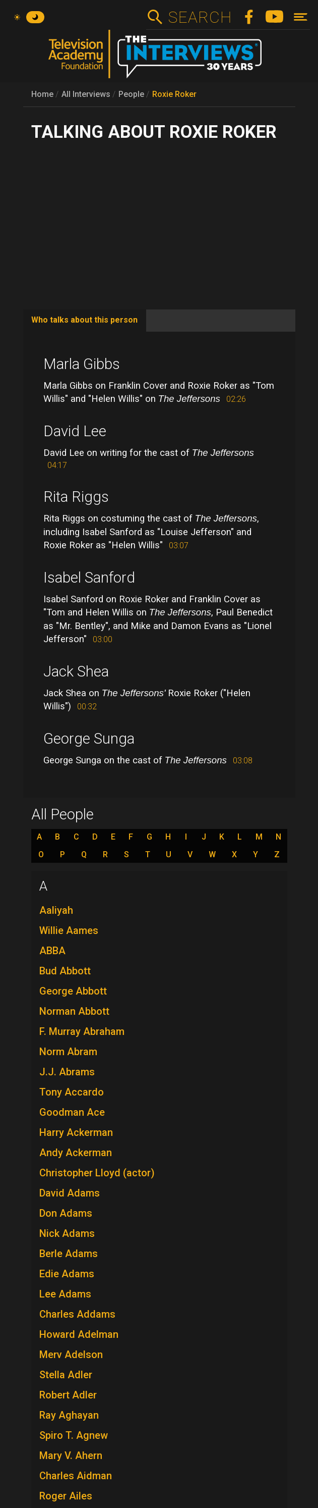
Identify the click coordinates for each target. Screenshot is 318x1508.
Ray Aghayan (69, 1415)
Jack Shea (76, 671)
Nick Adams (67, 1233)
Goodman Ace (72, 1112)
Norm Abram (68, 1052)
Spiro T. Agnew (73, 1435)
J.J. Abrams (67, 1072)
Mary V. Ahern (70, 1455)
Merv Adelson (71, 1354)
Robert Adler (68, 1395)
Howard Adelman (78, 1334)
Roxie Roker (174, 94)
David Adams (69, 1193)
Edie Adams (66, 1274)
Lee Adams (65, 1294)
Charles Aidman (75, 1476)
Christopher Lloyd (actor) (97, 1173)
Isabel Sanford (89, 577)
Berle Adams (68, 1253)
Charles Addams (77, 1314)
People (131, 94)
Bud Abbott (65, 971)
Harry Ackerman (76, 1132)
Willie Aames (68, 930)
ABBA (52, 951)
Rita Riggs (76, 496)
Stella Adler (65, 1375)
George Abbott (73, 991)
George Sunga (89, 738)
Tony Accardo (71, 1092)
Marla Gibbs (81, 364)
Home (42, 94)
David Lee (74, 431)
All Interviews (85, 94)
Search (200, 17)
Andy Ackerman (75, 1153)
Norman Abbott (74, 1011)
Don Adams (65, 1213)
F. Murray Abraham (81, 1031)
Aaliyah (56, 910)
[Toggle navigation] (300, 17)
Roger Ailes (65, 1496)
